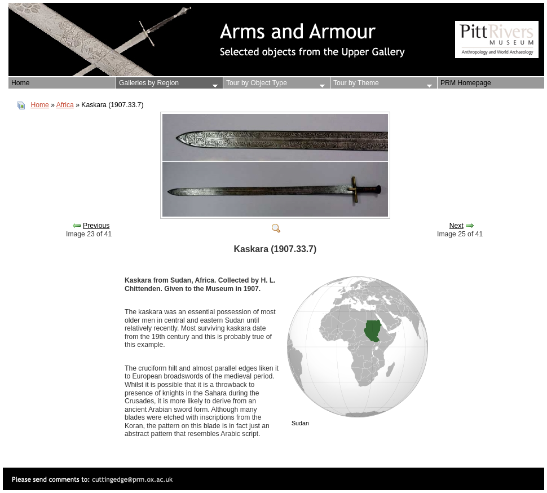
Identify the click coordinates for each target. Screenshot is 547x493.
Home (39, 105)
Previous (96, 226)
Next (456, 226)
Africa (65, 105)
